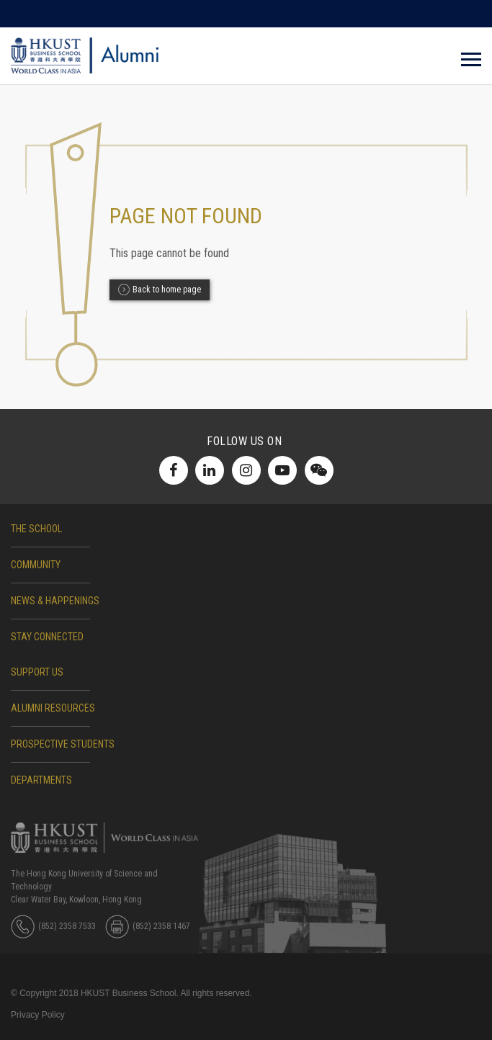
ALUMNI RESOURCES (53, 708)
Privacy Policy (38, 1015)
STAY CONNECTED (47, 636)
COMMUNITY (36, 564)
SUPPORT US (37, 672)
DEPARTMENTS (41, 780)
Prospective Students (63, 744)
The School (36, 528)
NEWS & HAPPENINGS (55, 600)
